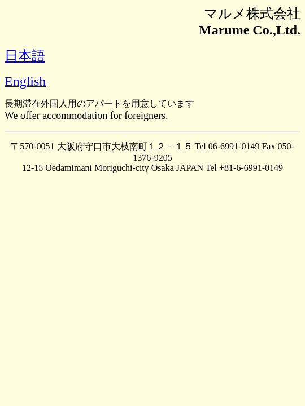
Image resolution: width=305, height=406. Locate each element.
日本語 (25, 55)
